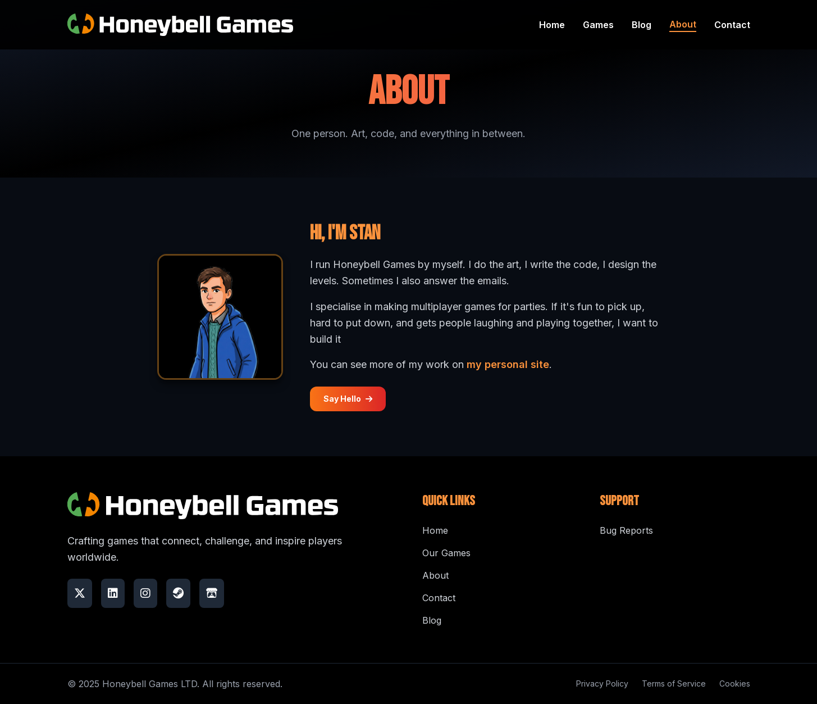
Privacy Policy (602, 683)
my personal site (508, 364)
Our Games (446, 552)
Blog (641, 24)
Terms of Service (674, 683)
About (682, 24)
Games (598, 24)
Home (552, 24)
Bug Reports (626, 530)
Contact (732, 24)
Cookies (734, 683)
